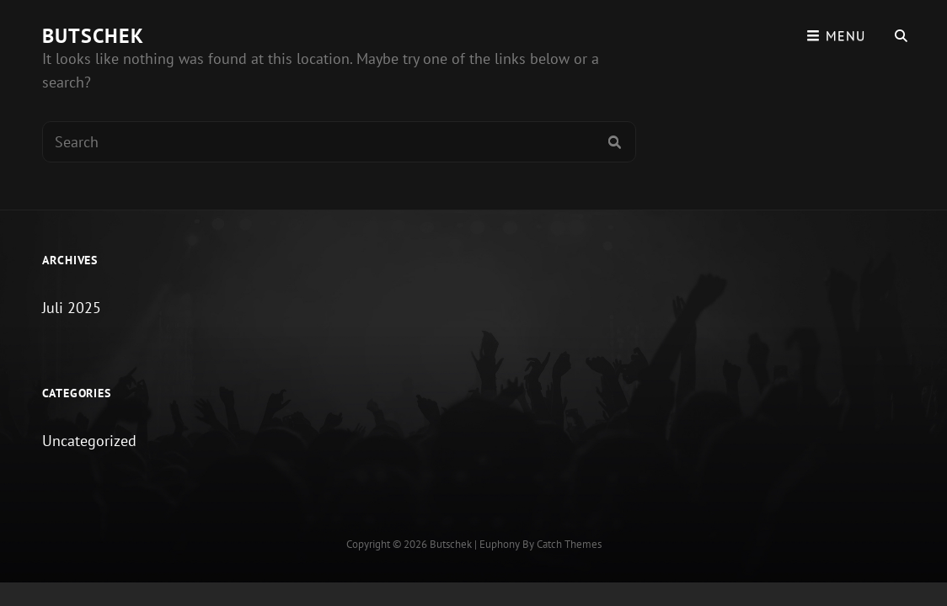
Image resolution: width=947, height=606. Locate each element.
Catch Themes (569, 544)
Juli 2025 (71, 307)
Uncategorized (89, 440)
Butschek (93, 36)
